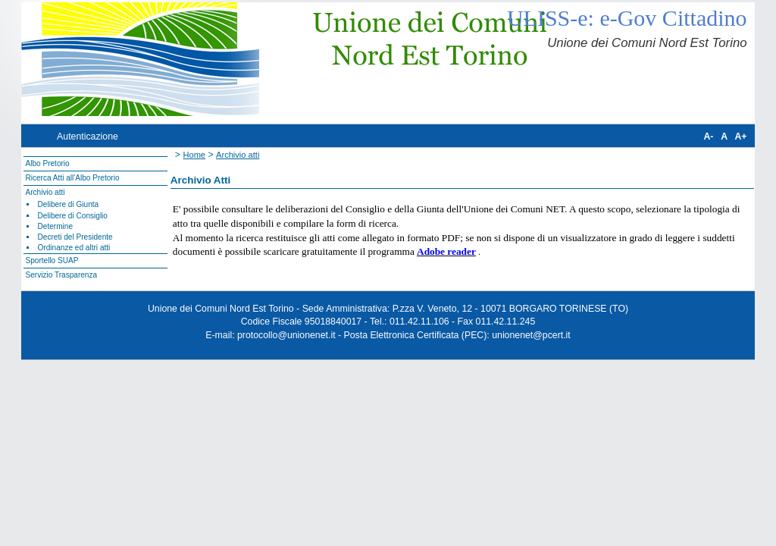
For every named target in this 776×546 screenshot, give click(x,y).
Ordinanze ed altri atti (74, 247)
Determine (56, 226)
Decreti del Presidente (75, 237)
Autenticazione (87, 136)
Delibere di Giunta (68, 204)
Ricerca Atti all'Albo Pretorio (72, 178)
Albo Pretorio (47, 163)
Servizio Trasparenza (61, 275)
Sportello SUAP (51, 260)
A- (708, 136)
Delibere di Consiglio (73, 216)
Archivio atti (44, 192)
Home (194, 154)
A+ (740, 136)
